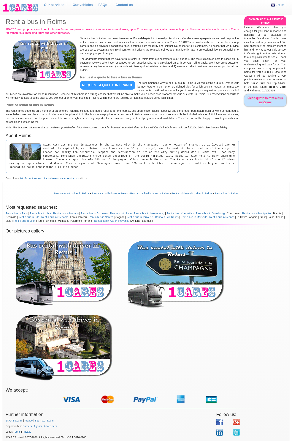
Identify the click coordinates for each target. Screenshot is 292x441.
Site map (40, 420)
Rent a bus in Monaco (66, 213)
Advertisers (50, 426)
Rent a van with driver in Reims (110, 193)
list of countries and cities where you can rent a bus (49, 178)
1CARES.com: (14, 420)
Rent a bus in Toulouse (139, 217)
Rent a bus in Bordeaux (94, 213)
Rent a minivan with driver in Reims (191, 193)
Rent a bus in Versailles (180, 213)
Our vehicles (83, 5)
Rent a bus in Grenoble (54, 217)
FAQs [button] (104, 5)
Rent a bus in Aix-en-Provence (111, 220)
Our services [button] (55, 5)
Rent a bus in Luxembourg (149, 213)
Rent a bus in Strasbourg (210, 213)
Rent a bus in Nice (40, 213)
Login (50, 420)
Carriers (27, 426)
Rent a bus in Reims (226, 193)
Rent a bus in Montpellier (256, 213)
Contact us (124, 5)
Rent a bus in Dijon (24, 220)
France (29, 420)
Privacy (27, 431)
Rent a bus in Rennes (221, 217)
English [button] (278, 5)
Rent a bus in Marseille (194, 217)
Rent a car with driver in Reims (71, 193)
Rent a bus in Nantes (101, 217)
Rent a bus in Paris (17, 213)
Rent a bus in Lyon (121, 213)
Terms (16, 431)
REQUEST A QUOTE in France (107, 85)
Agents (38, 426)
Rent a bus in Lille (28, 217)
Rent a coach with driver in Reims (149, 193)
